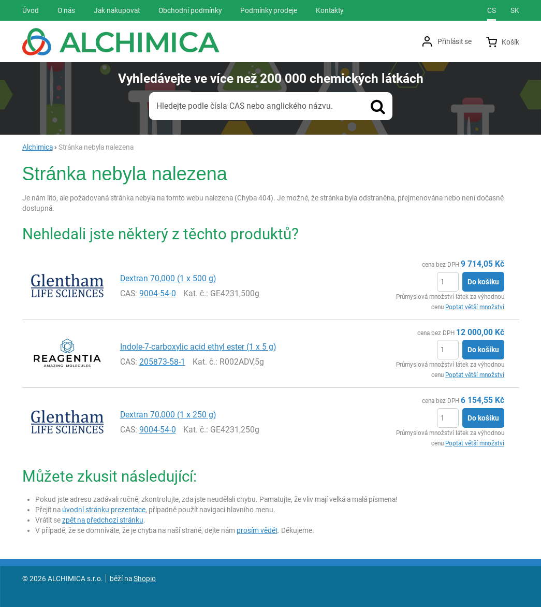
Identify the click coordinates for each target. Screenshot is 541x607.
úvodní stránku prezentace (103, 509)
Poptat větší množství (474, 307)
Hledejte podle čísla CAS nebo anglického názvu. (244, 106)
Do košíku (483, 282)
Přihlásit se (454, 41)
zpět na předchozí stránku (102, 520)
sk (514, 10)
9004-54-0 (157, 293)
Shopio (145, 578)
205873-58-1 (162, 362)
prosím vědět (257, 530)
